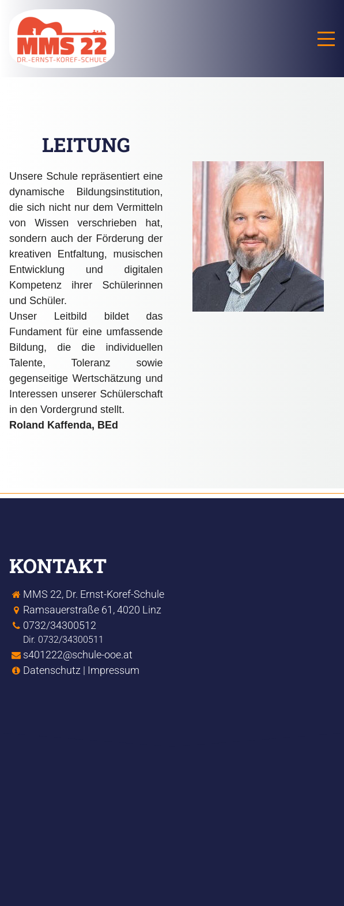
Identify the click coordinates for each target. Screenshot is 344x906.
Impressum (113, 670)
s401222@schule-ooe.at (78, 655)
